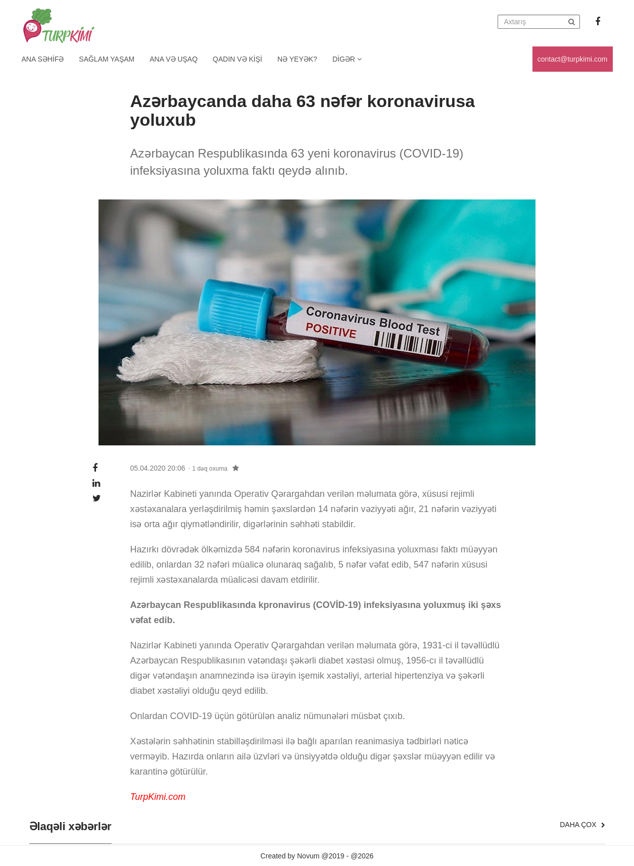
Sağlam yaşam (106, 59)
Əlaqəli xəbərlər (70, 827)
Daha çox (582, 825)
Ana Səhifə (43, 59)
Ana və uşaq (174, 59)
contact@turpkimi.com (573, 59)
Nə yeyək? (297, 59)
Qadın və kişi (237, 59)
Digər (347, 59)
